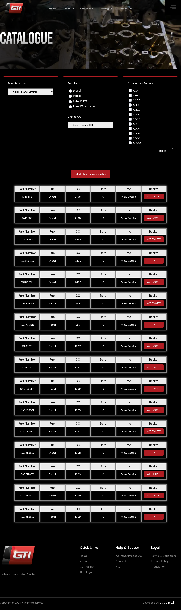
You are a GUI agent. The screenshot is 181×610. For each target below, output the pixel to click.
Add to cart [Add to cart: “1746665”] (154, 196)
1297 (78, 346)
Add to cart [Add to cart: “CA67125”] (154, 346)
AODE (136, 138)
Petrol (77, 96)
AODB (136, 133)
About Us (68, 8)
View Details (128, 196)
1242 (78, 431)
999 (77, 303)
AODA (136, 128)
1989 (78, 474)
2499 (78, 239)
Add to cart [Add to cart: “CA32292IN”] (154, 282)
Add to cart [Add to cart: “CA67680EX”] (154, 388)
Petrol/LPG (80, 101)
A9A (135, 90)
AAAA (136, 100)
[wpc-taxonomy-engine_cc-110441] (90, 125)
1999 (78, 389)
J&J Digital (167, 602)
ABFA (136, 105)
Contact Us (125, 8)
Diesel (77, 90)
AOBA (136, 119)
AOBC (136, 124)
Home (52, 8)
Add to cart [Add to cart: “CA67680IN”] (154, 410)
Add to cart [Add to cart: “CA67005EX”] (154, 303)
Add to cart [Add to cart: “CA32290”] (154, 239)
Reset (162, 151)
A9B (135, 95)
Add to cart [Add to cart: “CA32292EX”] (154, 260)
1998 (78, 453)
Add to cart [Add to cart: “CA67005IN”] (154, 324)
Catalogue (105, 8)
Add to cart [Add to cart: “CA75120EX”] (154, 431)
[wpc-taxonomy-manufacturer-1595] (30, 91)
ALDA (136, 114)
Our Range (86, 8)
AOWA (137, 143)
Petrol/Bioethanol (84, 106)
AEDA (136, 109)
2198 (78, 196)
